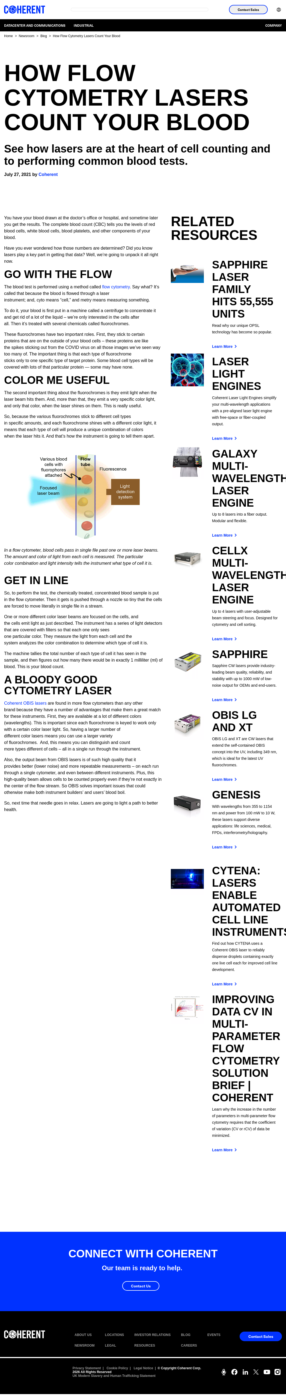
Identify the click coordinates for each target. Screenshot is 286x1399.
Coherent (48, 174)
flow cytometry (116, 287)
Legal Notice (143, 1368)
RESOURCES (144, 1345)
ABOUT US (83, 1335)
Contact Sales (248, 9)
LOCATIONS (114, 1335)
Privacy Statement (87, 1368)
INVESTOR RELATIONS (152, 1335)
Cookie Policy (117, 1368)
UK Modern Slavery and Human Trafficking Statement (114, 1376)
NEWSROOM (84, 1345)
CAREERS (189, 1345)
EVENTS (214, 1335)
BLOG (185, 1335)
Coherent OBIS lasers (25, 703)
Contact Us (141, 1286)
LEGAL (110, 1345)
